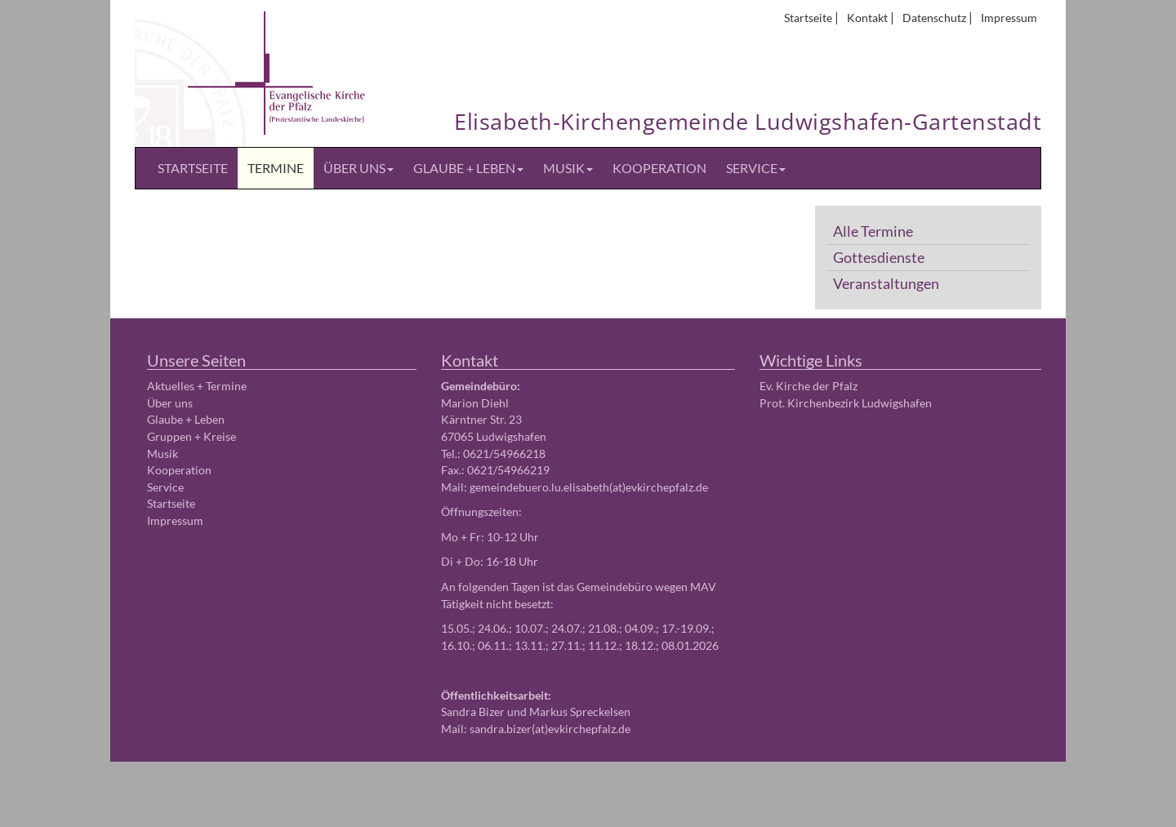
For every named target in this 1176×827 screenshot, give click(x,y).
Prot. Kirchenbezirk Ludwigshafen (846, 403)
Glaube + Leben (468, 168)
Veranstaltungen (886, 283)
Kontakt (867, 17)
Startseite (808, 17)
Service (756, 168)
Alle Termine (873, 231)
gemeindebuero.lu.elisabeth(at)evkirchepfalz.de (589, 487)
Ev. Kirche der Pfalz (809, 386)
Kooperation (659, 168)
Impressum (1009, 17)
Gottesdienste (878, 257)
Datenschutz (934, 17)
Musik (568, 168)
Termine (275, 168)
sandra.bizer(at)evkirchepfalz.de (550, 729)
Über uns (358, 168)
